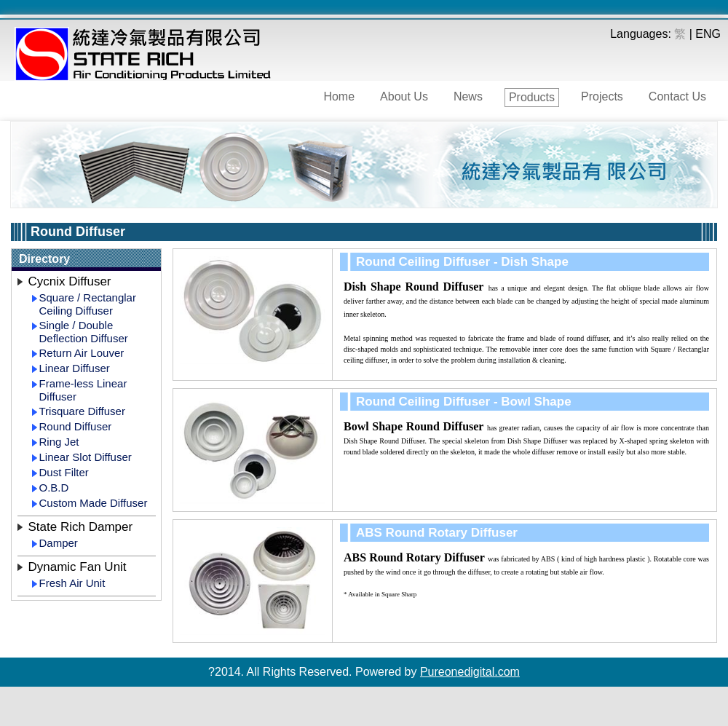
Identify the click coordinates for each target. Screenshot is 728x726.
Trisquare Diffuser (82, 411)
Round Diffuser (75, 426)
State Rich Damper (80, 527)
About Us (404, 96)
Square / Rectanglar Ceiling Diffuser (87, 304)
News (468, 96)
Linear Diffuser (74, 368)
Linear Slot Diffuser (85, 457)
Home (339, 96)
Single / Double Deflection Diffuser (83, 331)
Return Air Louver (81, 353)
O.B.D (54, 487)
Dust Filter (64, 472)
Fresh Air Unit (72, 583)
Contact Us (677, 96)
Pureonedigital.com (470, 672)
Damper (58, 543)
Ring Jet (59, 441)
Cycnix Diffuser (69, 281)
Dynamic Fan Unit (77, 567)
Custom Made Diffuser (93, 503)
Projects (602, 96)
